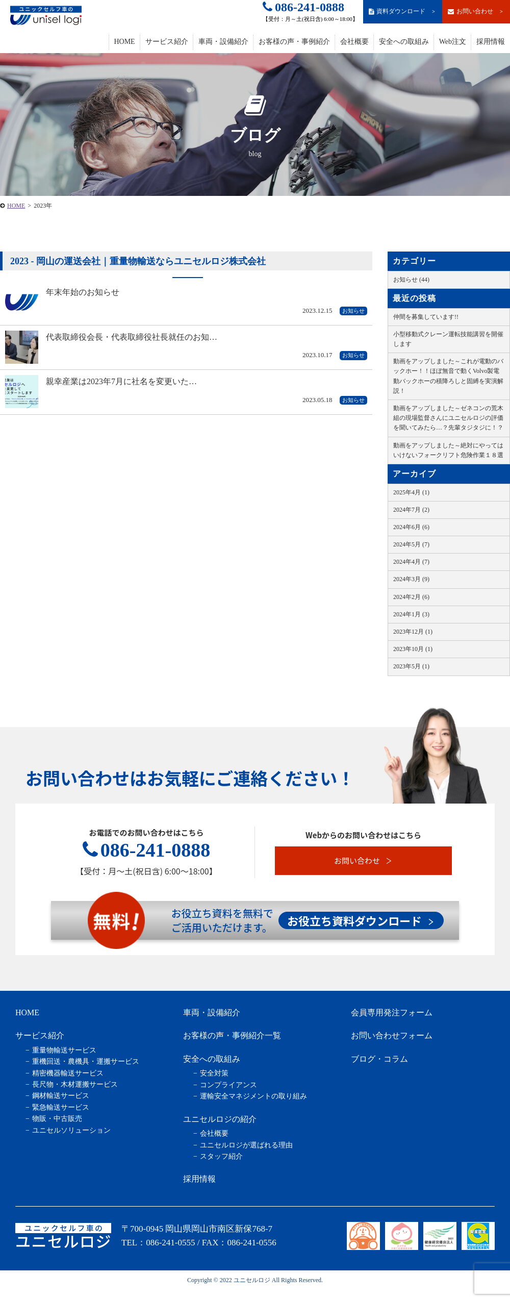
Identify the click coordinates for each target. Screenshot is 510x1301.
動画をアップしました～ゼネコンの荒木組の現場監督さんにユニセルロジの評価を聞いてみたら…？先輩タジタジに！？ (448, 418)
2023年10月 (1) (412, 649)
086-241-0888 (303, 7)
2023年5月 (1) (411, 666)
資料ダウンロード (402, 11)
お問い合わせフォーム (391, 1035)
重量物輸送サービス (64, 1050)
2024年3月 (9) (411, 579)
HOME (124, 41)
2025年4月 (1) (411, 492)
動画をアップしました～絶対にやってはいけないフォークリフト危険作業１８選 (448, 450)
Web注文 (452, 41)
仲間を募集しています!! (425, 316)
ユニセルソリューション (71, 1130)
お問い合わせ (476, 11)
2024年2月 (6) (411, 597)
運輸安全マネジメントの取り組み (253, 1096)
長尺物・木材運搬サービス (75, 1084)
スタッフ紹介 (221, 1156)
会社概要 (354, 41)
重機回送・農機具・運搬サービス (85, 1061)
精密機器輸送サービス (68, 1073)
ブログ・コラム (379, 1059)
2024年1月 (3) (411, 614)
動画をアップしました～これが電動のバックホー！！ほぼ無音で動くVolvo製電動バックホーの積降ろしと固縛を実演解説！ (448, 376)
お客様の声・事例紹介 (294, 41)
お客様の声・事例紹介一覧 (232, 1035)
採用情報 (490, 41)
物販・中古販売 (57, 1118)
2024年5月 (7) (411, 544)
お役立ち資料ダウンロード (360, 920)
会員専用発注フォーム (391, 1012)
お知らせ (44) (411, 279)
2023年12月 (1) (412, 631)
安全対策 (214, 1073)
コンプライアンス (228, 1085)
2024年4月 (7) (411, 561)
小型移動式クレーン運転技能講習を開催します (448, 339)
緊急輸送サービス (60, 1107)
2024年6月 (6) (411, 527)
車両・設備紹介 (223, 41)
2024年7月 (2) (411, 509)
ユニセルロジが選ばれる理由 (246, 1145)
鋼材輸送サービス (60, 1095)
